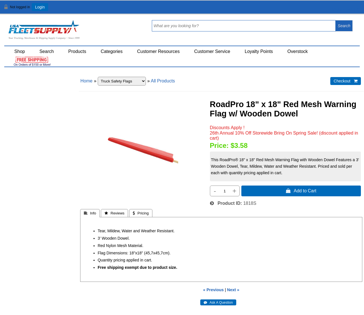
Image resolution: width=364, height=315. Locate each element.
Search (46, 51)
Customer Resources (158, 51)
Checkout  (345, 81)
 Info (90, 213)
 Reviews (114, 213)
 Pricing (141, 213)
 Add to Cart (301, 190)
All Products (163, 80)
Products (77, 51)
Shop (19, 51)
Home (86, 80)
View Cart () (342, 9)
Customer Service (212, 51)
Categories (111, 51)
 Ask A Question (218, 302)
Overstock (298, 51)
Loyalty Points (259, 51)
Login (40, 7)
